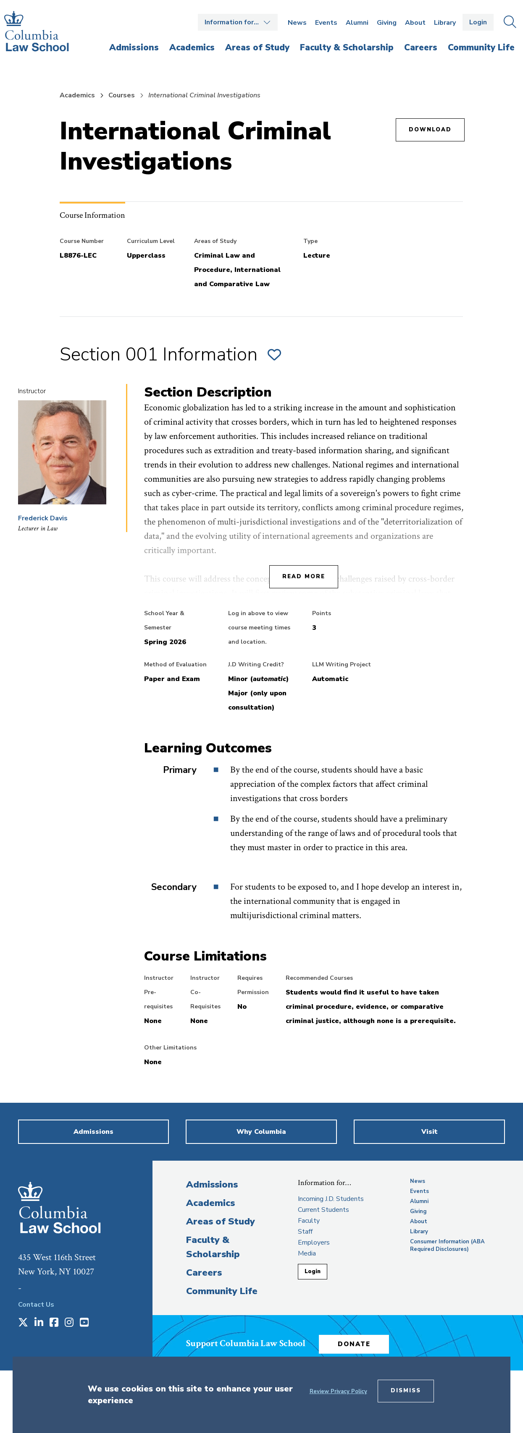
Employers (314, 1242)
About (415, 22)
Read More (303, 576)
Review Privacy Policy (338, 1391)
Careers (204, 1272)
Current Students (323, 1209)
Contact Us (36, 1304)
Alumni (357, 22)
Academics (77, 95)
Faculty (309, 1220)
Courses (121, 95)
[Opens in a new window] (23, 1323)
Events (326, 22)
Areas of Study (220, 1221)
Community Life (222, 1291)
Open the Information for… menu (238, 22)
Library (445, 22)
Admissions (212, 1184)
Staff (305, 1231)
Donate (362, 1341)
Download (430, 129)
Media (307, 1253)
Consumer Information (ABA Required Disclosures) (447, 1245)
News (297, 22)
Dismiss (406, 1390)
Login (478, 22)
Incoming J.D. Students (331, 1198)
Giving (387, 22)
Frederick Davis (43, 518)
